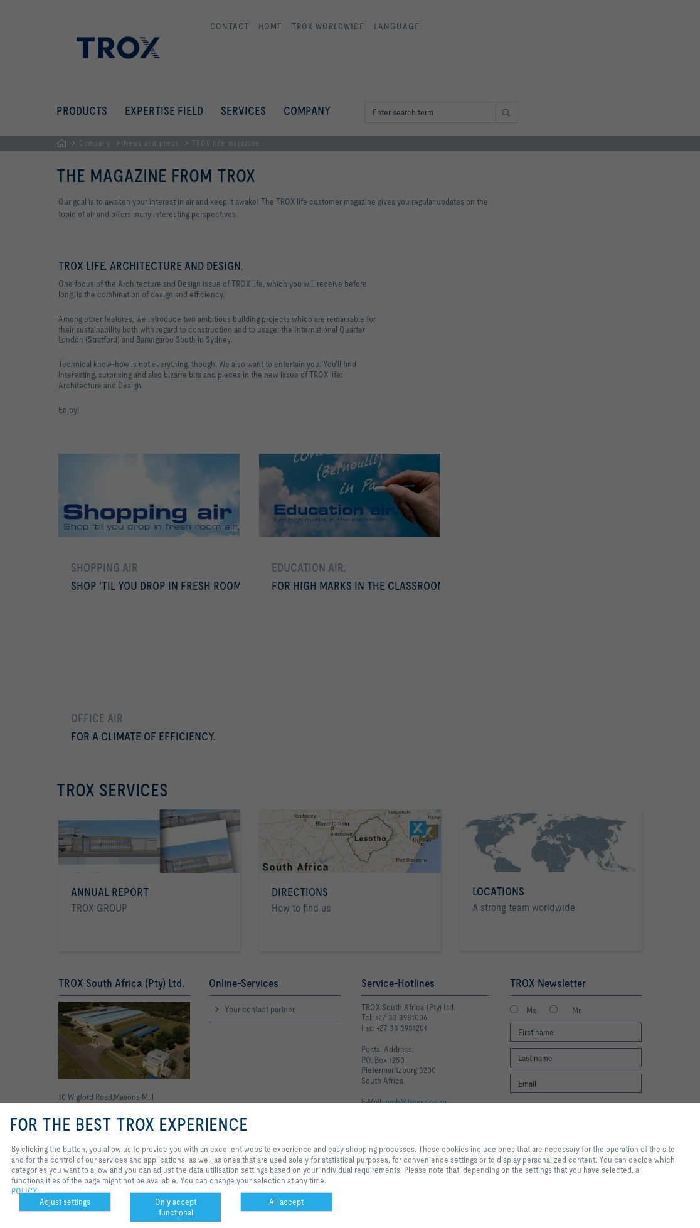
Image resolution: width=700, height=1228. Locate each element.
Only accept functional (175, 1207)
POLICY (24, 1191)
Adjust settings (65, 1202)
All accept (286, 1202)
